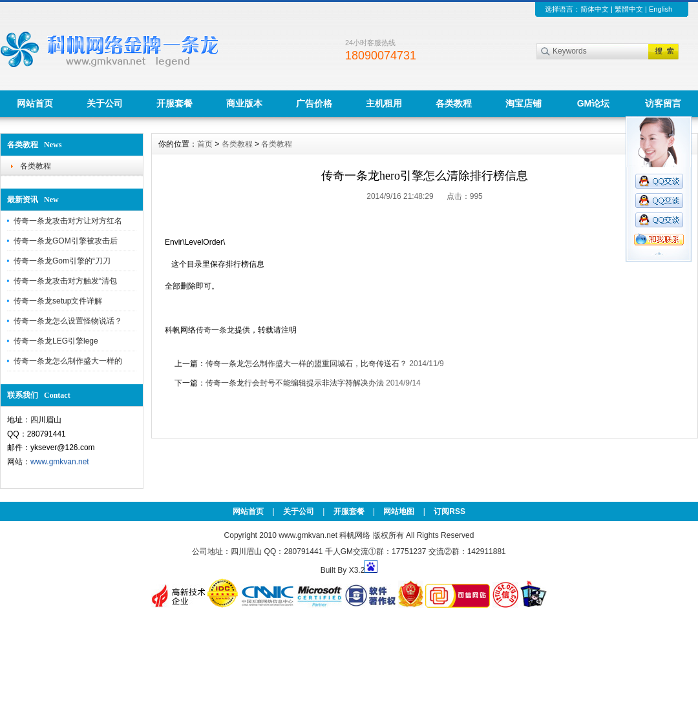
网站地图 (398, 511)
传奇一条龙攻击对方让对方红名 (68, 220)
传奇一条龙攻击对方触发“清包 (65, 280)
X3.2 (357, 570)
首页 (205, 144)
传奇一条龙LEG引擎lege (56, 340)
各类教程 (454, 103)
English (660, 9)
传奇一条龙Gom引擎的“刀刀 (62, 260)
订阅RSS (449, 511)
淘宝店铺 (523, 103)
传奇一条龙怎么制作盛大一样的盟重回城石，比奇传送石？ (306, 363)
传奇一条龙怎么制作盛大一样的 (68, 361)
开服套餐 (174, 103)
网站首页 (35, 103)
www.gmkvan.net (59, 461)
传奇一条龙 (215, 330)
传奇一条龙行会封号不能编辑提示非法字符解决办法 (295, 382)
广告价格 (314, 103)
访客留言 (663, 103)
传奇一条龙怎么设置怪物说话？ (68, 320)
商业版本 (244, 103)
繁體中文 (629, 9)
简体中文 (594, 9)
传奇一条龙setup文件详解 (58, 300)
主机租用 (384, 103)
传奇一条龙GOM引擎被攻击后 (66, 240)
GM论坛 (593, 103)
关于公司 (105, 103)
